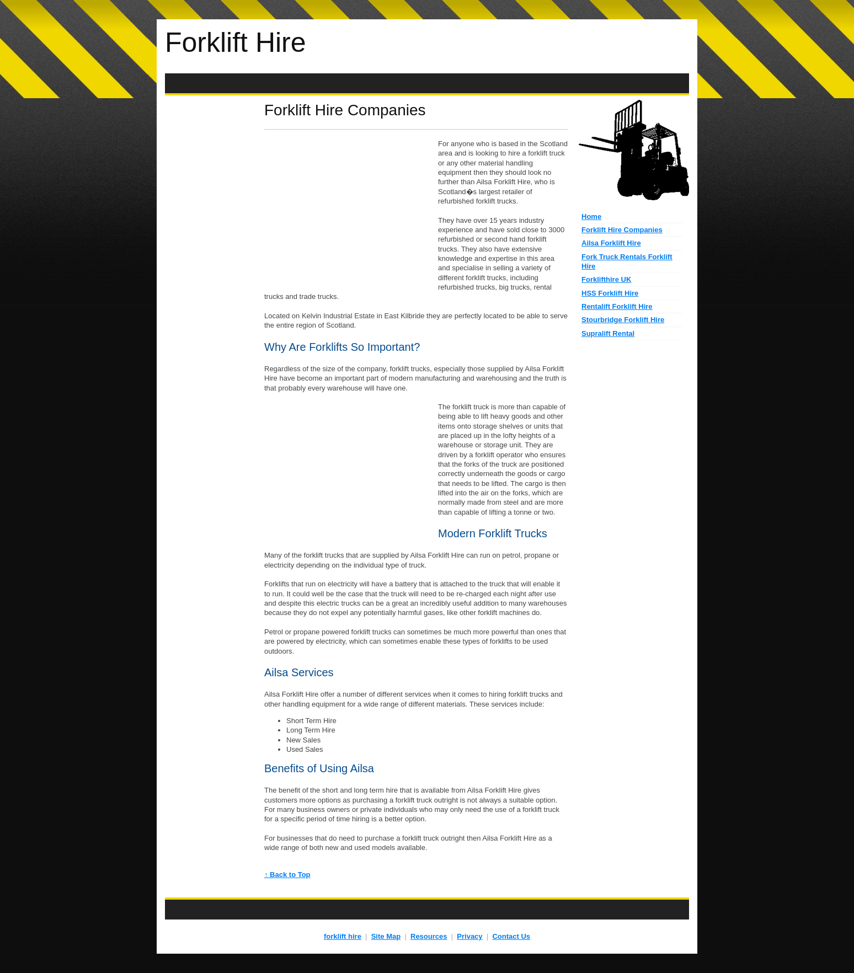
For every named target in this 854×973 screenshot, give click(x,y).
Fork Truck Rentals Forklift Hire (626, 261)
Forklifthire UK (606, 279)
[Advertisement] (427, 83)
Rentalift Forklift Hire (617, 306)
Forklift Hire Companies (622, 230)
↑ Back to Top (287, 874)
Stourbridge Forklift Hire (622, 320)
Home (591, 216)
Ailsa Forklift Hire (611, 243)
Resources (428, 936)
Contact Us (511, 936)
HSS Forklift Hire (609, 293)
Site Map (386, 936)
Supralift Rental (607, 333)
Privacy (469, 936)
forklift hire (342, 936)
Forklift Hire (235, 42)
